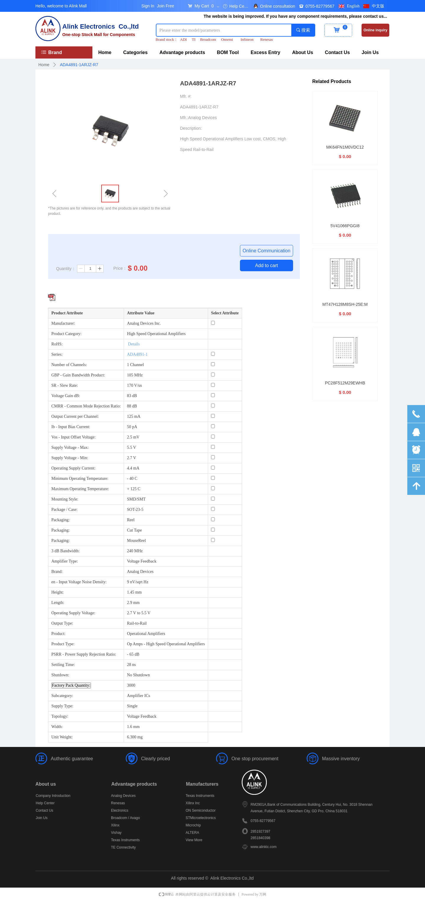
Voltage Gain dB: (65, 396)
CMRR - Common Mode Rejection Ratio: (86, 406)
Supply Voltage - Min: (69, 458)
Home (43, 64)
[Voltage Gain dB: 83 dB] (213, 395)
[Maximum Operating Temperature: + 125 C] (213, 488)
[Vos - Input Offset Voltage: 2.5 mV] (213, 436)
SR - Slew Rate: (64, 385)
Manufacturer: (63, 323)
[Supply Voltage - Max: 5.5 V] (213, 447)
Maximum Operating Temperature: (80, 489)
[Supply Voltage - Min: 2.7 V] (213, 457)
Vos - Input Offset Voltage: (73, 437)
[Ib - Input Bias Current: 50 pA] (213, 426)
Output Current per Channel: (75, 416)
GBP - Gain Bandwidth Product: (78, 375)
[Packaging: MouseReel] (213, 540)
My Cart (201, 6)
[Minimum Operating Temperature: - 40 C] (213, 478)
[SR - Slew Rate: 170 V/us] (213, 385)
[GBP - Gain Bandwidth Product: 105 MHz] (213, 374)
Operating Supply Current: (73, 468)
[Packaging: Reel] (213, 519)
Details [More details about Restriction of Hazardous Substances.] (134, 344)
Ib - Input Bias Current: (70, 427)
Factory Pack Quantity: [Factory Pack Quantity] (71, 685)
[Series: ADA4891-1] (213, 354)
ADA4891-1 (137, 354)
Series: (57, 354)
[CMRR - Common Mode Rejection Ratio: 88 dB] (213, 405)
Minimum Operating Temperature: (79, 478)
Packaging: (60, 520)
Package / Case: (64, 509)
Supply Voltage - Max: (70, 447)
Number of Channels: (69, 365)
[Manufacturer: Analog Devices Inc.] (213, 323)
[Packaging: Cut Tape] (213, 530)
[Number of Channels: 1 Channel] (213, 364)
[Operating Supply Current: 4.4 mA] (213, 468)
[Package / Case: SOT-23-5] (213, 509)
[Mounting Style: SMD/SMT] (213, 499)
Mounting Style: (64, 499)
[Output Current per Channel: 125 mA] (213, 416)
